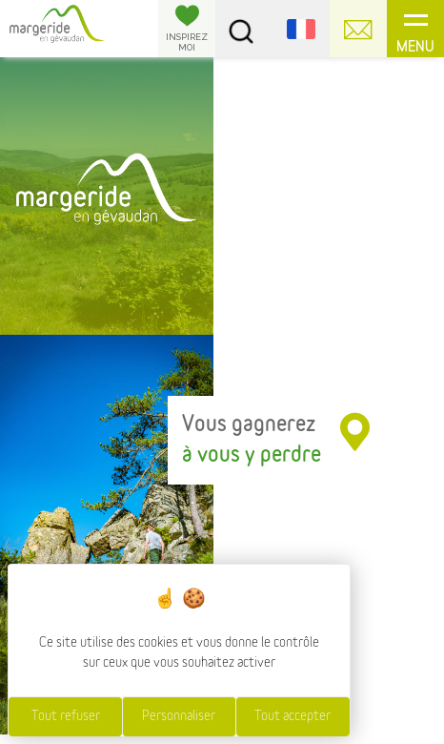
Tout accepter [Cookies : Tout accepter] (292, 716)
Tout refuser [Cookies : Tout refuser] (65, 716)
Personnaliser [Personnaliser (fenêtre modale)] (178, 716)
